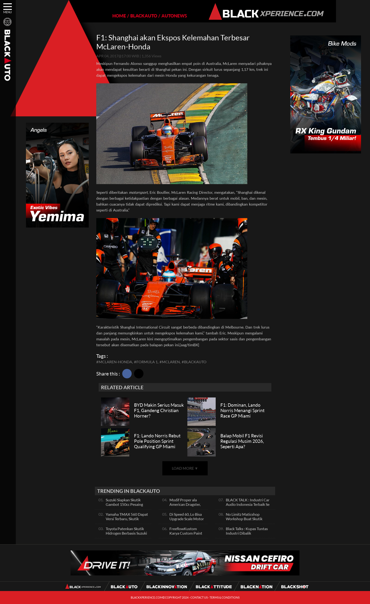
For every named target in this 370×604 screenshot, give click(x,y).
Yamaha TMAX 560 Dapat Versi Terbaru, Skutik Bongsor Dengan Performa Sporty (127, 521)
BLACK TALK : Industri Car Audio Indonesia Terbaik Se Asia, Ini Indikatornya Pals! (247, 504)
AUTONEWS (158, 15)
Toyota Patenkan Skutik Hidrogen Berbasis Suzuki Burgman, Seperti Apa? (126, 533)
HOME (103, 15)
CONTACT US (199, 597)
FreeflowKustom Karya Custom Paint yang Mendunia (185, 533)
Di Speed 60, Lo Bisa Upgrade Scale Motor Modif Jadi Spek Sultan (186, 521)
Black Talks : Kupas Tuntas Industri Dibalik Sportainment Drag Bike (247, 533)
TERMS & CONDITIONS (225, 597)
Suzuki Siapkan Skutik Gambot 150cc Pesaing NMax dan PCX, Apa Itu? (126, 504)
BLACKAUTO (127, 15)
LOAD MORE (185, 468)
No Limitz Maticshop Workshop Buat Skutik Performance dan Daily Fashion (244, 521)
